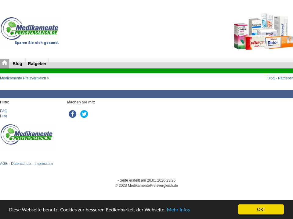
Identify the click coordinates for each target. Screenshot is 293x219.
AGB (4, 164)
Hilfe (3, 116)
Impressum (43, 164)
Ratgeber (37, 63)
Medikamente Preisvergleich (23, 78)
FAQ (3, 111)
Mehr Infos (178, 210)
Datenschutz (21, 164)
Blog (18, 63)
